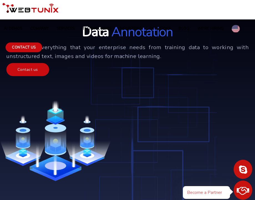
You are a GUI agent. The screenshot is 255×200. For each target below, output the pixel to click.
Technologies (97, 28)
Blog (184, 28)
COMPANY (39, 28)
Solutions (160, 28)
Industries (131, 28)
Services (66, 28)
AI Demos (13, 28)
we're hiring (210, 28)
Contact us (24, 47)
